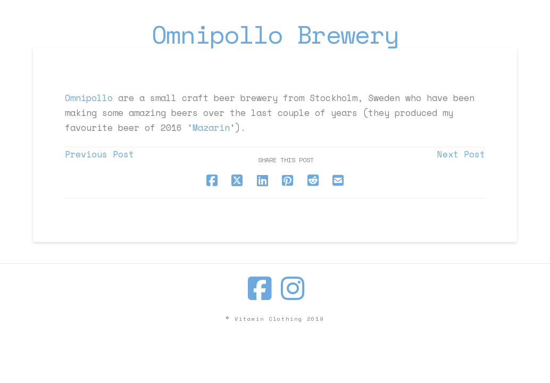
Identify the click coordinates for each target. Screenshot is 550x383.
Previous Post (99, 154)
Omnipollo (89, 97)
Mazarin (211, 127)
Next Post (461, 154)
